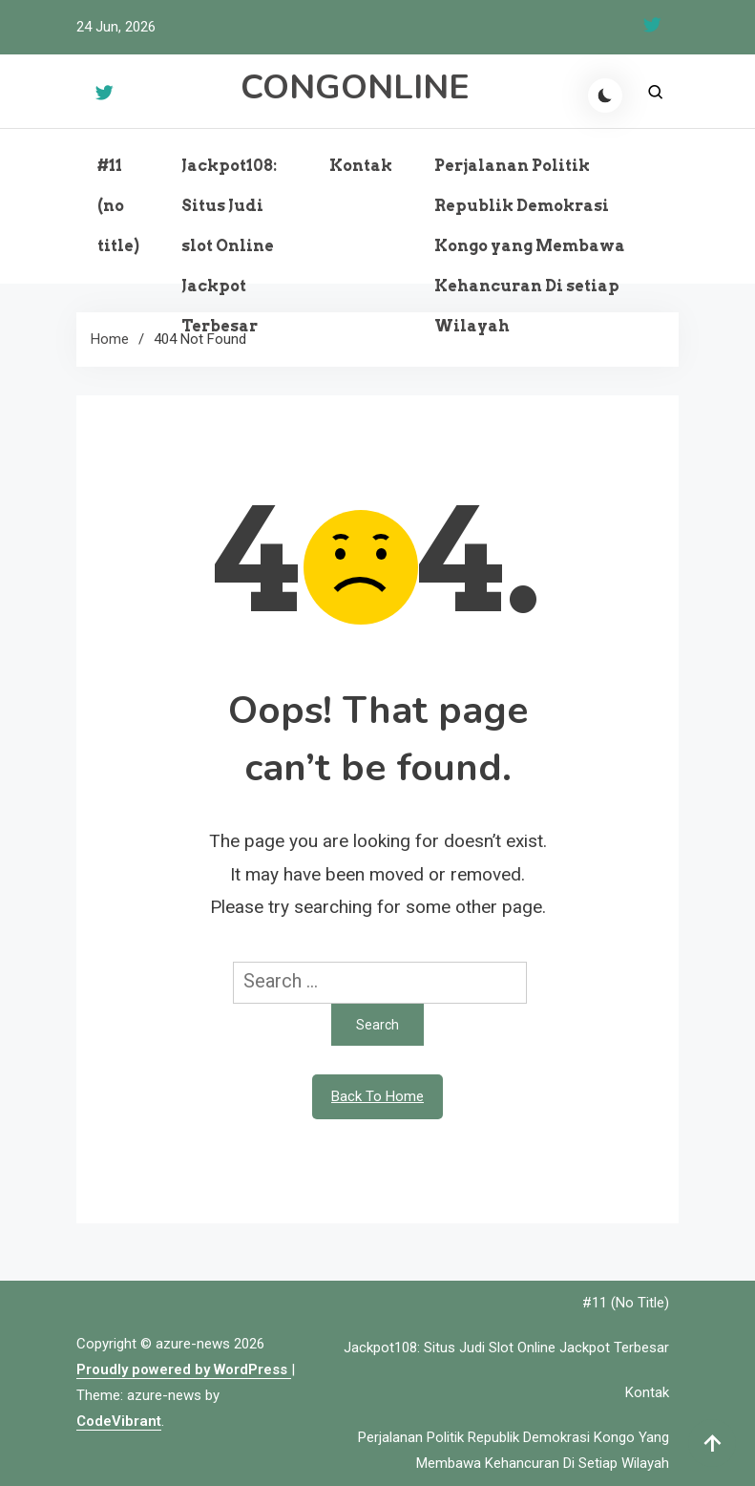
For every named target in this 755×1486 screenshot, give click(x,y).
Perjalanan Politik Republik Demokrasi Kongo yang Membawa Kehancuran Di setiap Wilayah (529, 246)
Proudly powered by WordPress (183, 1369)
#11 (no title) (118, 206)
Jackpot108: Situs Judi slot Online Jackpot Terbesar (229, 246)
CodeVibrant (118, 1421)
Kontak (360, 166)
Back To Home (377, 1096)
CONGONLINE (355, 87)
